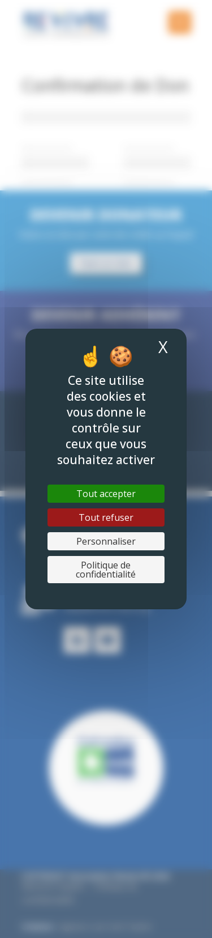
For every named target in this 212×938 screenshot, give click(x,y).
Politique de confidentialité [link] (106, 569)
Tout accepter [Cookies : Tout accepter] (106, 493)
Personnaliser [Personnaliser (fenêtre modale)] (106, 541)
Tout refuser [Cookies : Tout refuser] (106, 517)
